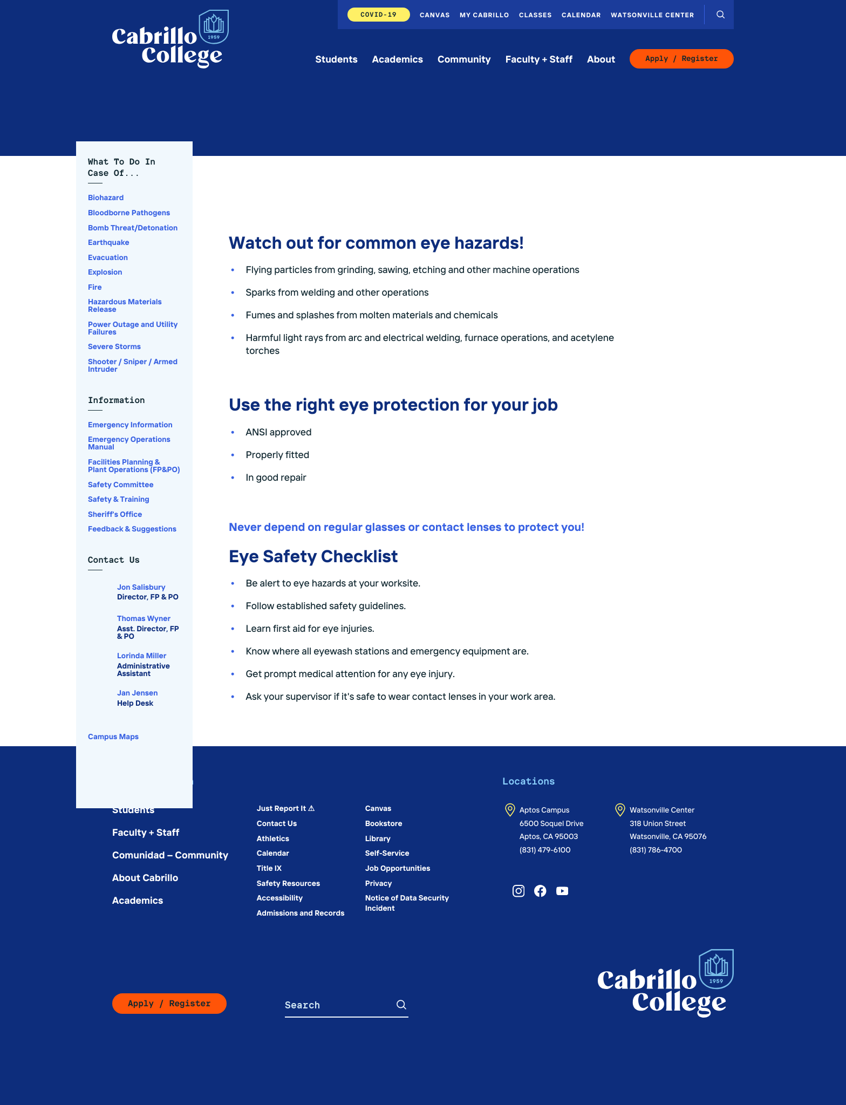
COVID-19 (379, 14)
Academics (397, 58)
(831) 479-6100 (545, 849)
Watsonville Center (652, 14)
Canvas (435, 14)
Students (337, 58)
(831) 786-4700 (656, 849)
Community (464, 58)
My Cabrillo (484, 14)
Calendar (581, 14)
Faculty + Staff (539, 58)
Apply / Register (681, 58)
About (601, 58)
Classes (535, 14)
